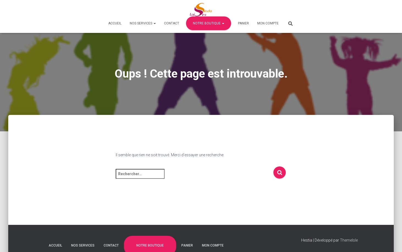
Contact (171, 23)
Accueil (114, 23)
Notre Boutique (208, 23)
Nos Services (143, 23)
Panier (243, 23)
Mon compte (268, 23)
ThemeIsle (349, 240)
